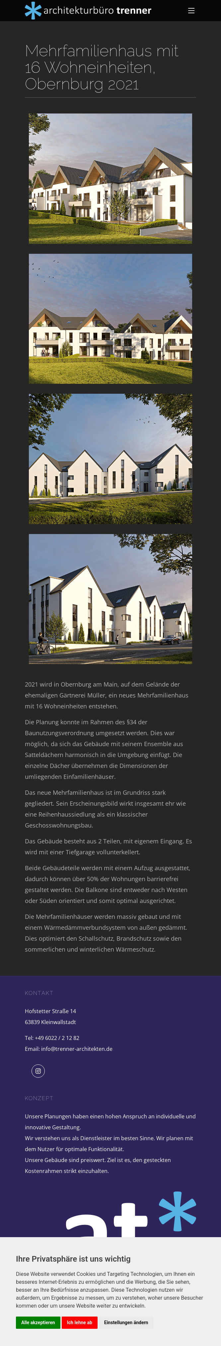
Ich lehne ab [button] (79, 1322)
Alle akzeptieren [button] (38, 1322)
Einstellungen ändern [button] (126, 1322)
